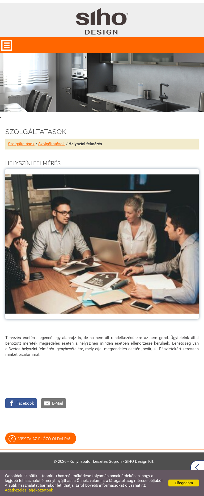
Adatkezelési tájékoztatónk (29, 490)
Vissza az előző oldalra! (44, 439)
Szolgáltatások (21, 144)
